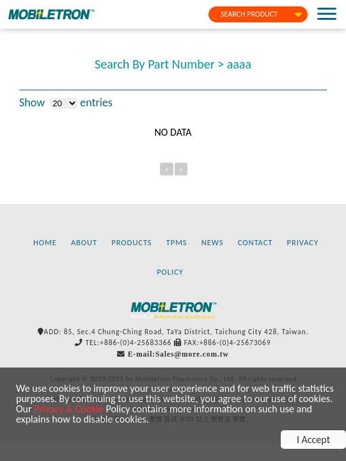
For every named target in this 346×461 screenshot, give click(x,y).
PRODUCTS (131, 242)
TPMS (176, 242)
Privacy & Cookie (69, 409)
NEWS (212, 242)
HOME (45, 242)
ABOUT (84, 242)
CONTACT (255, 242)
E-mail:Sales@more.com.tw (178, 354)
